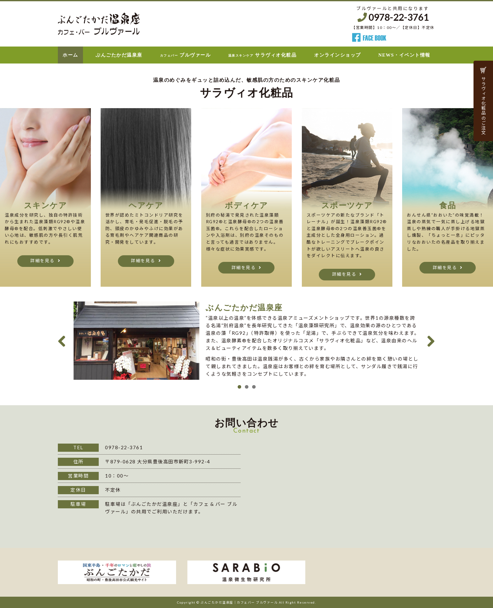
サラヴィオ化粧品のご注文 (483, 105)
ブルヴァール (185, 55)
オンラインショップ (337, 55)
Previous (64, 339)
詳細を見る (42, 260)
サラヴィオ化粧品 (262, 55)
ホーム (70, 55)
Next (429, 339)
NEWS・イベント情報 (404, 55)
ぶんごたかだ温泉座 (119, 55)
